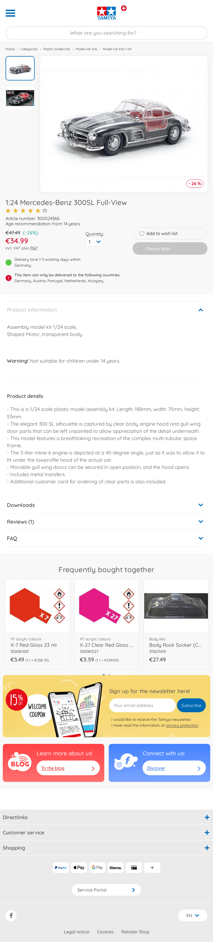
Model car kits (86, 49)
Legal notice (76, 932)
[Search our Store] (106, 33)
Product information (32, 309)
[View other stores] (124, 8)
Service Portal (106, 890)
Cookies (105, 932)
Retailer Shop (135, 932)
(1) (26, 210)
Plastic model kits (56, 49)
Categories (29, 49)
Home (10, 49)
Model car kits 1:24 (117, 49)
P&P (33, 248)
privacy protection (182, 725)
